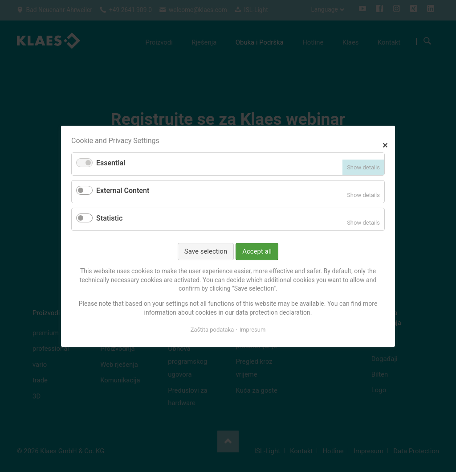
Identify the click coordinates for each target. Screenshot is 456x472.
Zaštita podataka (212, 329)
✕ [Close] (385, 144)
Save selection (205, 251)
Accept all (257, 251)
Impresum (253, 329)
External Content (122, 190)
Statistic (109, 218)
